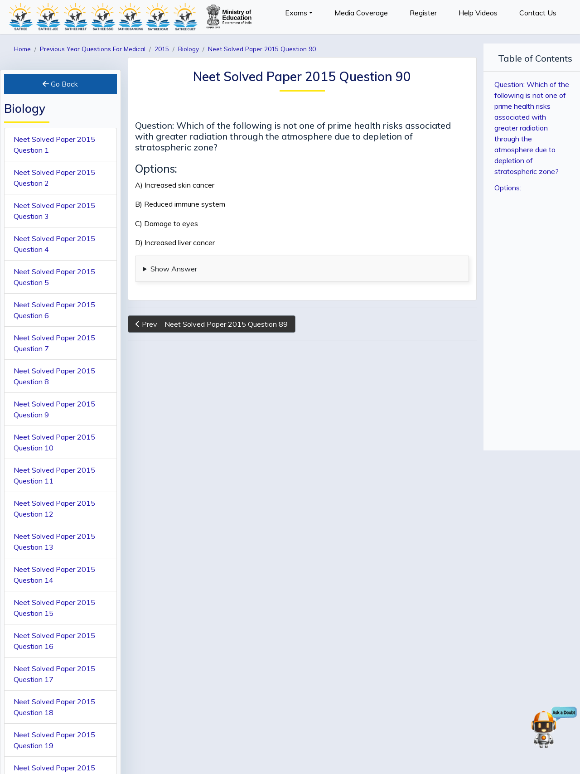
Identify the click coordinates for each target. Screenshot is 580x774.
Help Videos (478, 12)
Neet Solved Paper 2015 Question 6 (54, 310)
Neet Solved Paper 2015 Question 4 (54, 244)
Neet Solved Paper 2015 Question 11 (54, 475)
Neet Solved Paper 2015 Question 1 (54, 145)
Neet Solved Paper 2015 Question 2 (54, 178)
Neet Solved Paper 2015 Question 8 (54, 376)
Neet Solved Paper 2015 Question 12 (54, 508)
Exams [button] (296, 12)
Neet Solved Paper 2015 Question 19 (54, 740)
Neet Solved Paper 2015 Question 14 (54, 575)
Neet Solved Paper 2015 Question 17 (54, 674)
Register (423, 12)
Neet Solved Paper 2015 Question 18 (54, 707)
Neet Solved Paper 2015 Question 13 (54, 541)
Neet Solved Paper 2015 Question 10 (54, 442)
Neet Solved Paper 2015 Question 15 (54, 608)
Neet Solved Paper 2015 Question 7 (54, 343)
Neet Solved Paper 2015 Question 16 (54, 641)
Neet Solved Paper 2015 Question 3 (54, 211)
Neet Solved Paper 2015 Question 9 (54, 409)
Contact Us (537, 12)
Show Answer (173, 268)
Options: (507, 187)
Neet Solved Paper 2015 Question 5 (54, 277)
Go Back (60, 83)
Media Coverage (361, 12)
